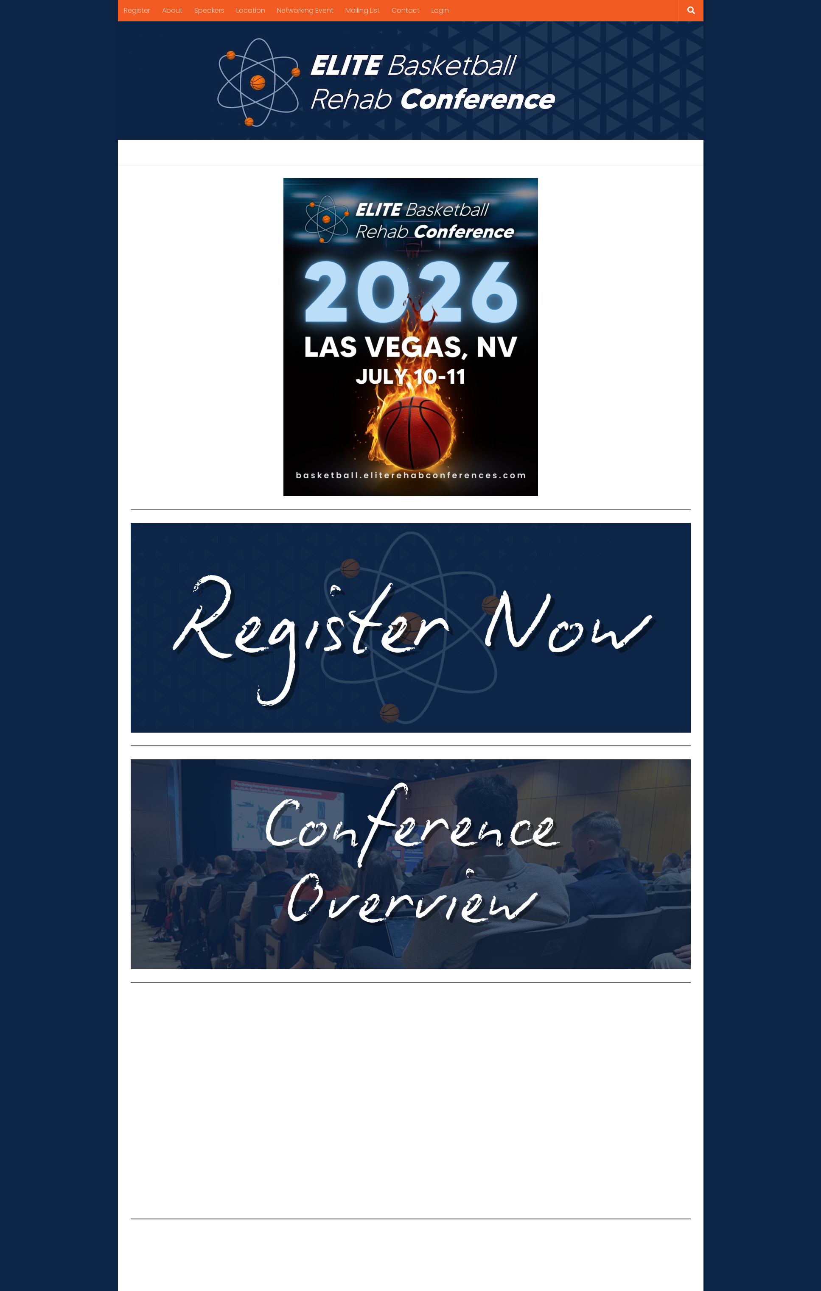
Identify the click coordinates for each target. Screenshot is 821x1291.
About (172, 10)
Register (137, 10)
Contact (406, 10)
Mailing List (362, 10)
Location (250, 10)
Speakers (209, 10)
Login (440, 10)
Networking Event (305, 10)
